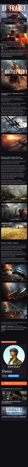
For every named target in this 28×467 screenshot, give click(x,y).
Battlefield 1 (10, 19)
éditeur (4, 375)
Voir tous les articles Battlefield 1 (8, 341)
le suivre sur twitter (13, 375)
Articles (16, 19)
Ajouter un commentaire (14, 383)
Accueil (4, 19)
